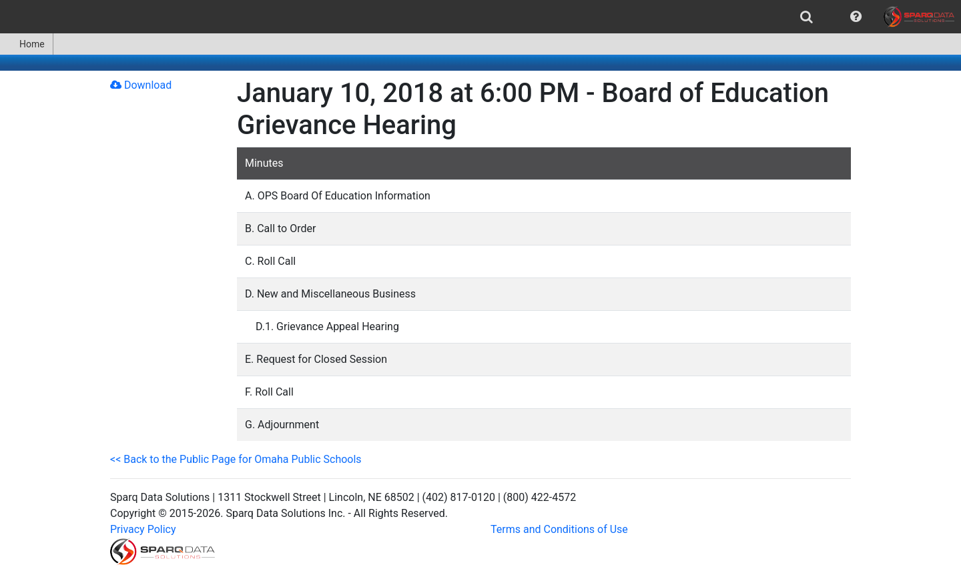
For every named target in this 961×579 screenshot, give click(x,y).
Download (141, 85)
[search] (806, 16)
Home (26, 44)
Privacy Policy (143, 529)
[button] (856, 16)
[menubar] (480, 16)
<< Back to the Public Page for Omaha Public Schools (236, 459)
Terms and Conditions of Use (559, 529)
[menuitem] (806, 16)
